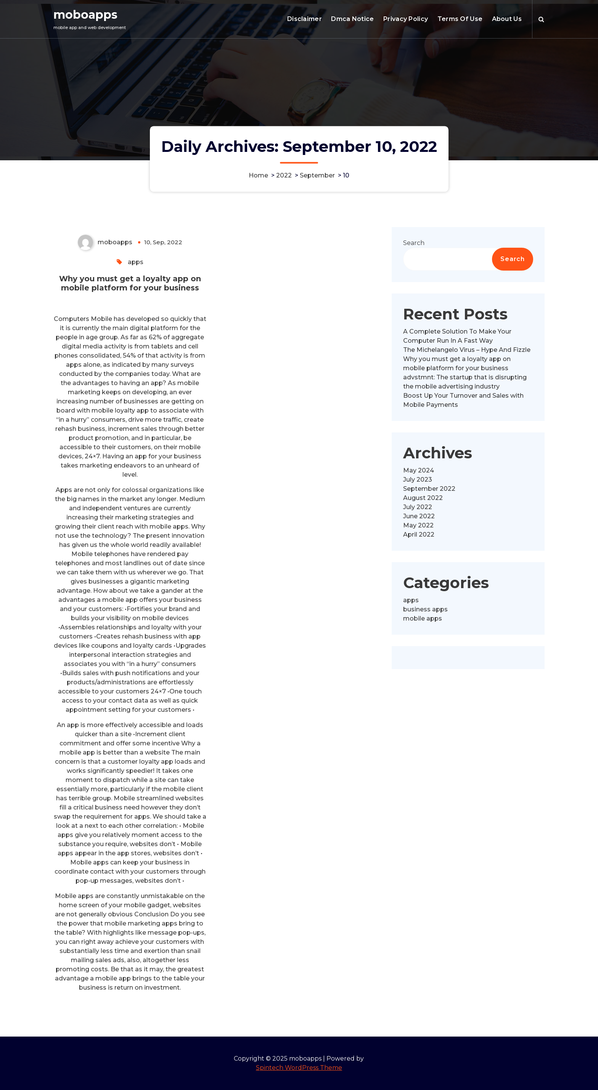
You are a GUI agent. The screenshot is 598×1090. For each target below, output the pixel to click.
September (317, 175)
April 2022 (418, 534)
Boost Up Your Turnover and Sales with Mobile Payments (463, 400)
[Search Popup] (541, 19)
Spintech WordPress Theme (299, 1067)
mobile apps (422, 618)
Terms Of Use (460, 19)
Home (258, 175)
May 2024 (418, 470)
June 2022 (419, 516)
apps (135, 262)
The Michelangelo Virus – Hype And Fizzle (466, 349)
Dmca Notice (352, 19)
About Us (507, 19)
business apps (425, 609)
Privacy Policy (405, 19)
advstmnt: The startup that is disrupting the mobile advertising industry (465, 382)
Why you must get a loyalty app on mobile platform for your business (130, 283)
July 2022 (417, 507)
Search (413, 243)
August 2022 (423, 497)
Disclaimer (304, 19)
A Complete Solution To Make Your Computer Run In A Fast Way (457, 336)
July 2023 (417, 479)
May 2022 (418, 525)
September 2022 (429, 488)
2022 (284, 175)
